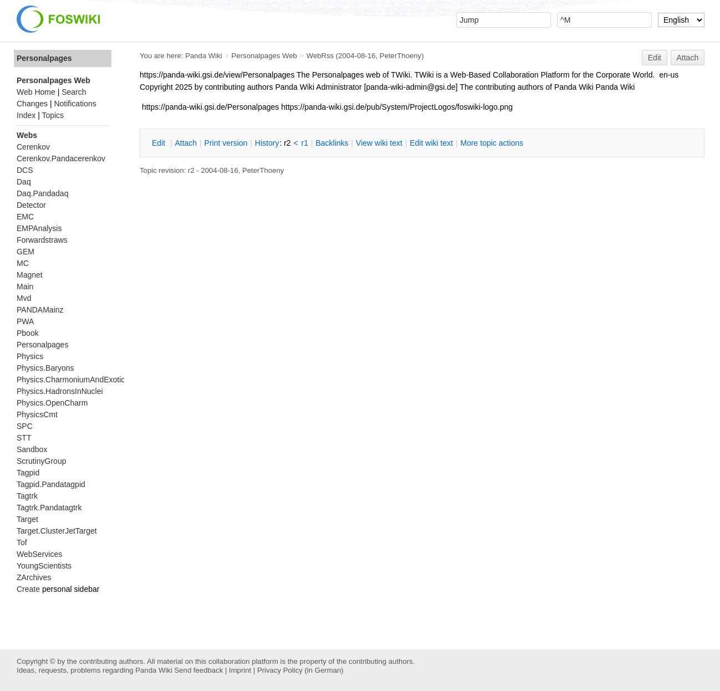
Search (74, 92)
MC (23, 263)
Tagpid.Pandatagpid (51, 484)
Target (27, 519)
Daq (24, 181)
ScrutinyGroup (41, 461)
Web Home (36, 92)
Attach (688, 57)
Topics (53, 115)
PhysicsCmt (37, 414)
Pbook (28, 333)
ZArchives (34, 577)
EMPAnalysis (39, 228)
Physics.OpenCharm (52, 402)
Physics (30, 356)
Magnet (30, 274)
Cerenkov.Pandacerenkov (61, 158)
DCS (25, 170)
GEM (25, 251)
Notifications (75, 103)
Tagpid (28, 472)
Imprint (240, 670)
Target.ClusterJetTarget (57, 530)
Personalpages (44, 58)
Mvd (24, 298)
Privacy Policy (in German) (300, 670)
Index (26, 115)
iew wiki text (379, 143)
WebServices (39, 554)
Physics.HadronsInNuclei (60, 391)
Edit (654, 57)
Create (28, 589)
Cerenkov (33, 146)
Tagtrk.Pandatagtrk (49, 507)
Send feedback (198, 670)
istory (267, 143)
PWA (25, 321)
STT (24, 437)
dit (159, 143)
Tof (22, 542)
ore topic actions (491, 143)
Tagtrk (27, 496)
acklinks (331, 143)
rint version (226, 143)
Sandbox (32, 449)
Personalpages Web (264, 56)
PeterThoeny (400, 56)
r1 (305, 143)
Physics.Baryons (45, 368)
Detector (31, 205)
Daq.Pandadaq (42, 193)
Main (25, 286)
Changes (32, 103)
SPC (25, 426)
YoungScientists (44, 565)
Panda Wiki (203, 56)
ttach (186, 143)
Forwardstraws (42, 240)
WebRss (320, 56)
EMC (25, 216)
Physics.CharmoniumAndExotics (73, 379)
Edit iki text (431, 143)
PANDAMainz (40, 309)
